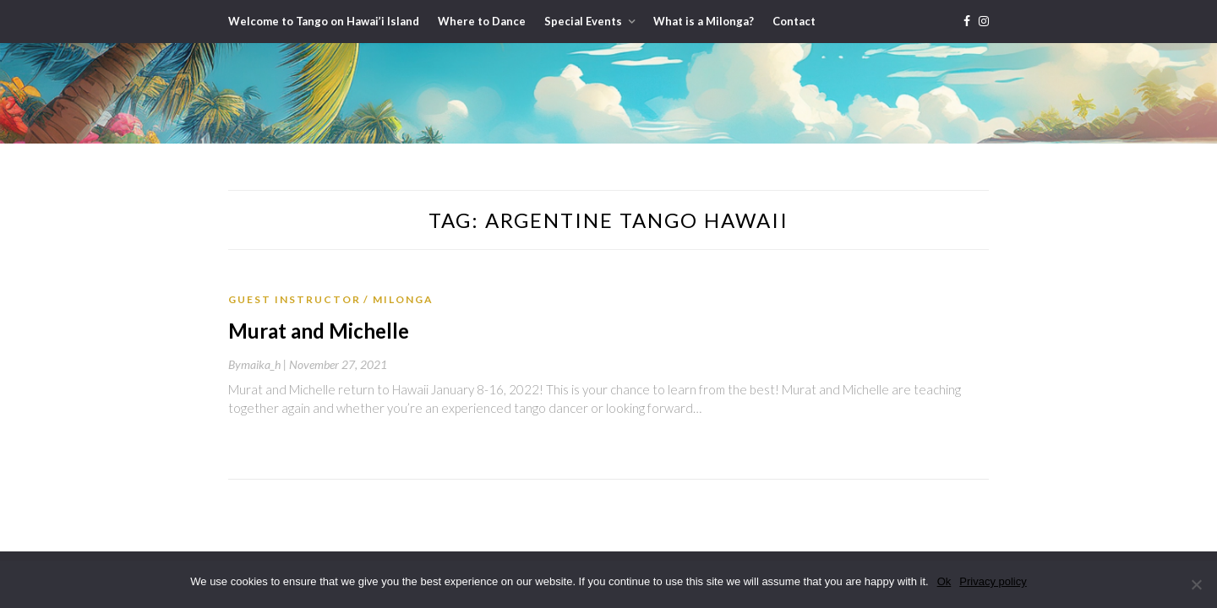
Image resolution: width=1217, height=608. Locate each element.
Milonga (403, 299)
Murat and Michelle (318, 330)
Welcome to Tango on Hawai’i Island (323, 21)
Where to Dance (482, 21)
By (258, 364)
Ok (944, 581)
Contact (794, 21)
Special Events (583, 21)
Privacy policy (992, 581)
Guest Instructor (294, 299)
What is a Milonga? (703, 21)
